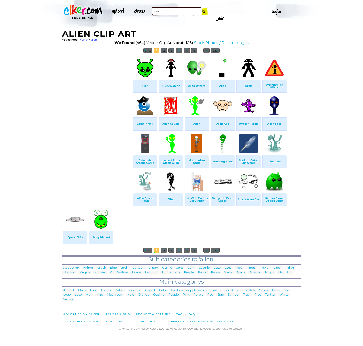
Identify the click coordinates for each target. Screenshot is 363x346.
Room (215, 272)
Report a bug (117, 314)
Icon (286, 290)
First (148, 50)
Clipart (154, 267)
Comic (167, 267)
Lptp (78, 294)
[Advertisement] (97, 126)
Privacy (125, 321)
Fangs (251, 267)
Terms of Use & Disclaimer (87, 321)
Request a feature (153, 314)
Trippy (269, 272)
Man (89, 294)
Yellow (68, 299)
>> (206, 50)
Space (240, 272)
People (173, 294)
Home (84, 39)
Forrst (229, 290)
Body (124, 267)
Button (120, 290)
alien (93, 39)
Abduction (71, 267)
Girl (239, 290)
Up (289, 272)
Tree (258, 294)
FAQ (191, 314)
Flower (264, 267)
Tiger (247, 294)
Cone (179, 267)
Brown (106, 290)
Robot (202, 272)
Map (99, 294)
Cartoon (138, 267)
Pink (186, 294)
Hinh (290, 267)
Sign (220, 294)
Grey (275, 290)
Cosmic (204, 267)
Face (238, 267)
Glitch (250, 290)
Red (210, 294)
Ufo (280, 272)
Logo (67, 294)
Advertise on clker (81, 314)
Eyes (228, 267)
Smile (228, 272)
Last (215, 50)
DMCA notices (150, 321)
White (284, 294)
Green (278, 267)
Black (102, 267)
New (130, 294)
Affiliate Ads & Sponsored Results (201, 321)
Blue (113, 267)
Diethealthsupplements (189, 290)
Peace (136, 272)
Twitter (270, 294)
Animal (88, 267)
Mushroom (115, 294)
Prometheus (170, 272)
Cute (217, 267)
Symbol (255, 272)
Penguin (151, 272)
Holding (69, 272)
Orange (143, 294)
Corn (191, 267)
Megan (84, 272)
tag (179, 314)
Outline (122, 272)
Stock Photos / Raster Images (221, 43)
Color (163, 290)
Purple (189, 272)
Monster (100, 272)
